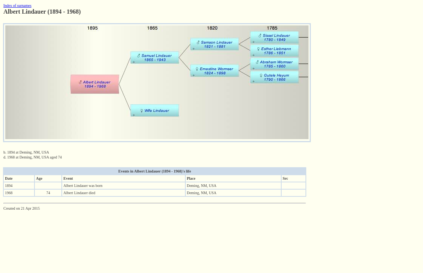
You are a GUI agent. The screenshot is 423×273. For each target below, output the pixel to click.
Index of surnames (17, 5)
